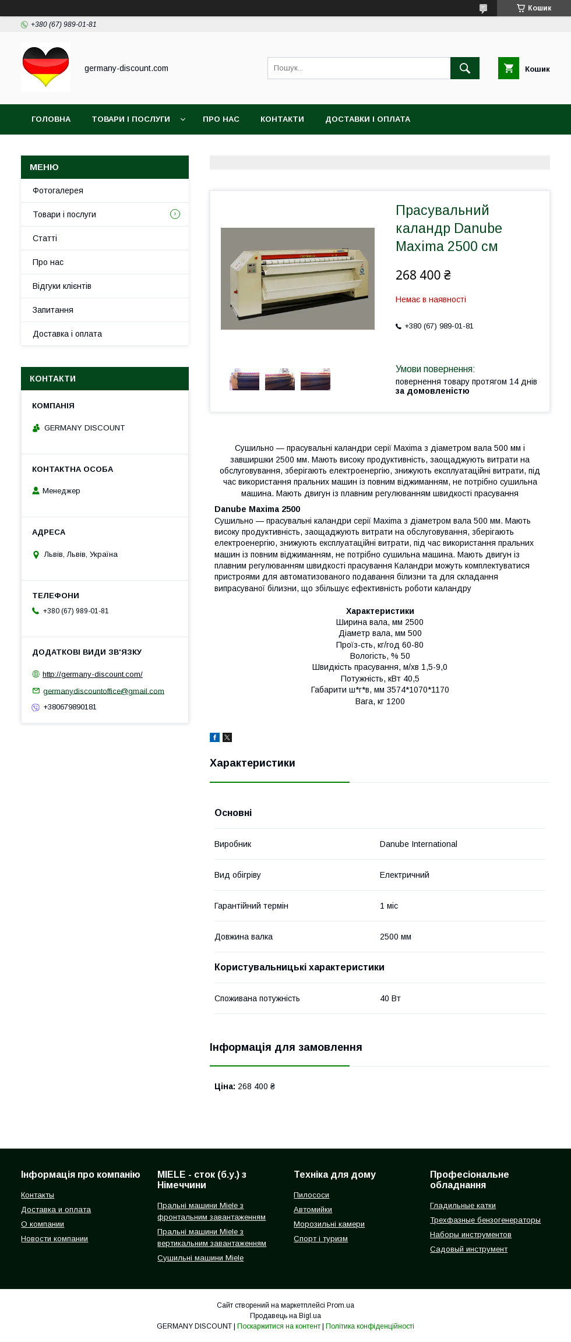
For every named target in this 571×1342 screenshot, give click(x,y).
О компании (42, 1224)
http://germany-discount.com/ (93, 674)
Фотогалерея (58, 190)
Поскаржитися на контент (278, 1326)
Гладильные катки (463, 1205)
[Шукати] (465, 68)
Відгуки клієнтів (62, 286)
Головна (51, 119)
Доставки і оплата (367, 119)
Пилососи (311, 1195)
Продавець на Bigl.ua (285, 1316)
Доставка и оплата (56, 1209)
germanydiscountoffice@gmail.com (103, 690)
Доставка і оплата (67, 333)
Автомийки (313, 1209)
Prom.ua (340, 1305)
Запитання (53, 310)
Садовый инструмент (468, 1249)
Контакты (37, 1195)
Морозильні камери (329, 1224)
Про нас (221, 119)
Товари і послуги (130, 119)
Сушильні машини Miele (200, 1257)
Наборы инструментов (471, 1234)
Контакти (282, 119)
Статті (45, 238)
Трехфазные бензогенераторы (485, 1220)
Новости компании (54, 1238)
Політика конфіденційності (370, 1326)
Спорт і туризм (321, 1238)
